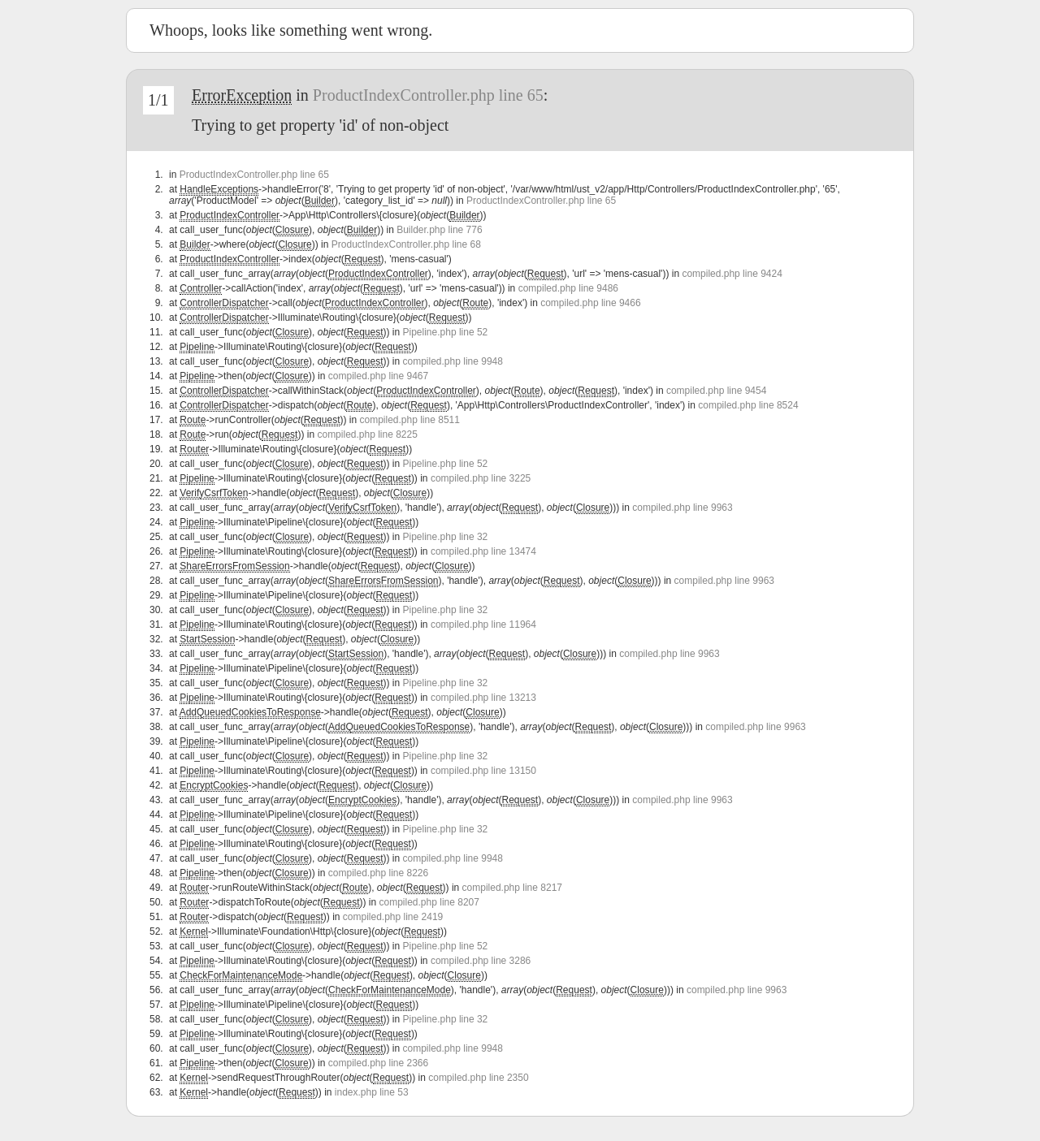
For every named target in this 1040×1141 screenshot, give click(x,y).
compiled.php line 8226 (378, 873)
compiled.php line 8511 (409, 420)
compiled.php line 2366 (378, 1063)
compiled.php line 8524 (748, 405)
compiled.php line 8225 (367, 434)
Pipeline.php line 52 (445, 332)
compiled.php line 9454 (716, 390)
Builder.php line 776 (439, 230)
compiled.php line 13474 (483, 551)
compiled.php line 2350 (478, 1077)
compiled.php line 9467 (378, 376)
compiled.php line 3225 (481, 478)
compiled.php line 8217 (512, 887)
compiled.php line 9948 (453, 361)
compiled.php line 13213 (483, 697)
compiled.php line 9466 (590, 303)
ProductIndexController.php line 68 (406, 244)
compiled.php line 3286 (481, 960)
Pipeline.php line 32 (445, 536)
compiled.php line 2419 (393, 917)
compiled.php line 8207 (429, 902)
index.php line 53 (372, 1092)
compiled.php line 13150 (483, 770)
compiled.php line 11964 (483, 624)
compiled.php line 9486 (568, 288)
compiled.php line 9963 (682, 507)
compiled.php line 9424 (732, 273)
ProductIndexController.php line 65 (428, 95)
